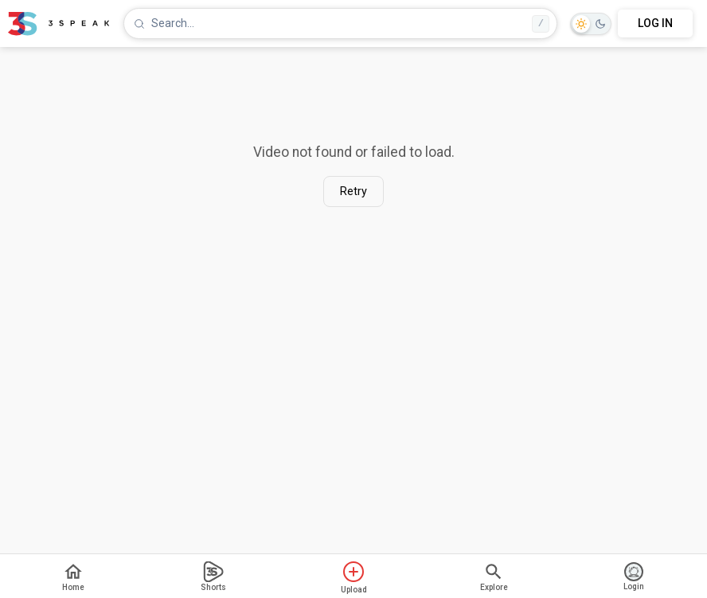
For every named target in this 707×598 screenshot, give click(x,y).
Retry (353, 191)
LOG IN (655, 23)
